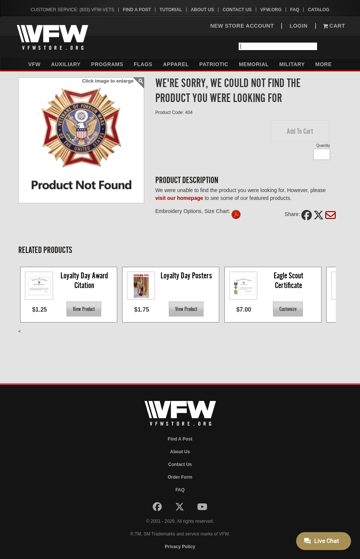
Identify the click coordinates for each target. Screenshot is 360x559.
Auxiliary (65, 64)
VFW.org (271, 9)
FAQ (295, 9)
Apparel (176, 64)
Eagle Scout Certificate (289, 280)
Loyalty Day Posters (186, 275)
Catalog (318, 9)
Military (292, 64)
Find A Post (137, 9)
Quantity (323, 145)
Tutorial (170, 9)
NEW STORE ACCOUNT (242, 26)
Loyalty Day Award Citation (84, 280)
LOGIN (298, 26)
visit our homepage (179, 198)
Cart (334, 26)
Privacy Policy (180, 546)
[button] (300, 131)
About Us (202, 9)
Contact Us (237, 9)
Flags (143, 64)
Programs (107, 64)
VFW (34, 64)
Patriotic (214, 64)
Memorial (254, 64)
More (323, 64)
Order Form (180, 477)
